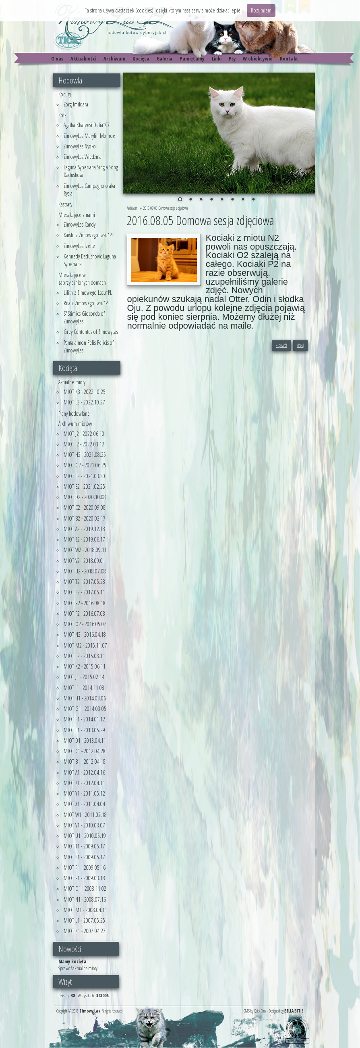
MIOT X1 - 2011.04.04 (84, 804)
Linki (216, 58)
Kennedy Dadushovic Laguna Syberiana (90, 260)
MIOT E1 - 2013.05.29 (84, 730)
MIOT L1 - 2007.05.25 (84, 920)
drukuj (300, 345)
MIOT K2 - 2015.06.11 (85, 666)
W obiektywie (258, 58)
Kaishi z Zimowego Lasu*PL (89, 235)
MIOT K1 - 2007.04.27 (85, 931)
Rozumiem (261, 10)
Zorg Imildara (76, 104)
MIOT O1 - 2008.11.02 (85, 888)
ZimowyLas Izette (79, 246)
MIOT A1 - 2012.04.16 (84, 772)
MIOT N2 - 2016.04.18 (85, 634)
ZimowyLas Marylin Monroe (89, 136)
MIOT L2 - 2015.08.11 (84, 656)
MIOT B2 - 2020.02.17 (85, 518)
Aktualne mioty (71, 382)
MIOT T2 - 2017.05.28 (84, 581)
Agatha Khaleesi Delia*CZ (87, 125)
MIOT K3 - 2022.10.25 (85, 392)
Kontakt (289, 58)
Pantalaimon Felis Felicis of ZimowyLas (89, 346)
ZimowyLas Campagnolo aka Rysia (89, 189)
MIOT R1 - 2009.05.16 (85, 867)
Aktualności (83, 58)
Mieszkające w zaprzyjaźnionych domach (82, 278)
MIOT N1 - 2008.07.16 (85, 899)
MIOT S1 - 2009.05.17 (84, 857)
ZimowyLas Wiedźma (82, 156)
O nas (57, 58)
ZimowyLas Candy (79, 224)
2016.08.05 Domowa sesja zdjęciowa (165, 208)
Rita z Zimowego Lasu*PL (87, 303)
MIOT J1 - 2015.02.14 (84, 677)
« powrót (281, 345)
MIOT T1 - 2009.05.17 (84, 846)
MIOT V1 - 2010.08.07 (84, 825)
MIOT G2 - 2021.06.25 (85, 465)
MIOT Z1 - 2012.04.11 (84, 783)
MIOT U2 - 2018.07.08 (85, 571)
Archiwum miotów (75, 423)
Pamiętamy (192, 58)
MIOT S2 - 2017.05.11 (84, 592)
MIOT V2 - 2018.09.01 (84, 561)
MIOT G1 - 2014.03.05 (85, 709)
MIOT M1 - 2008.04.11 (85, 910)
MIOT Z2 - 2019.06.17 (84, 539)
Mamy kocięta (72, 961)
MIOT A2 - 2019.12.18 (84, 529)
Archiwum (114, 58)
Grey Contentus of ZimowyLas (91, 331)
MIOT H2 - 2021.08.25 (85, 454)
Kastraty (65, 204)
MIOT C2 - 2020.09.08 (85, 507)
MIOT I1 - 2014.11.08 (84, 688)
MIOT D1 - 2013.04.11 (85, 740)
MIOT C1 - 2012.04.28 (85, 751)
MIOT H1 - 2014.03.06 (85, 698)
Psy (232, 58)
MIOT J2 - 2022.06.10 (84, 434)
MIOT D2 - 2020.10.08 (85, 497)
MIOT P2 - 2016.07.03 (84, 613)
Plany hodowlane (74, 413)
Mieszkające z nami (76, 215)
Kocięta (140, 58)
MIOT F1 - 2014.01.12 (84, 719)
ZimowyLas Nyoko (80, 146)
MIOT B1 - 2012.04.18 (85, 761)
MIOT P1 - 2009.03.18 (84, 878)
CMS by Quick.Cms (255, 1011)
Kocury (64, 94)
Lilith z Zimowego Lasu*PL (88, 292)
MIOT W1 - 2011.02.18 (85, 815)
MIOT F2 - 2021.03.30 (84, 476)
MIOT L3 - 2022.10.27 (84, 402)
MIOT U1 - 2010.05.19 (85, 836)
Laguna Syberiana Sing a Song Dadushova (91, 171)
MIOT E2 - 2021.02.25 (84, 486)
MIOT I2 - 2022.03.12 (84, 444)
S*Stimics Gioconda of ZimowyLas (84, 317)
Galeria (164, 58)
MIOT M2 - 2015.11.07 (85, 645)
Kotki (63, 115)
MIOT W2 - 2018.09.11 (85, 550)
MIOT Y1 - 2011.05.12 (84, 793)
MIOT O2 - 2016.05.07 (85, 624)
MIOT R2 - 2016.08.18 (85, 603)
